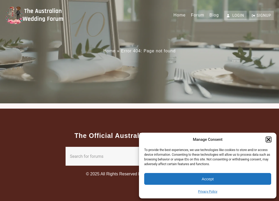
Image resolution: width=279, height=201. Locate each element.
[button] (268, 139)
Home (179, 15)
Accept (208, 179)
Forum (197, 15)
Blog (214, 15)
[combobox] (129, 156)
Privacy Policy (207, 191)
